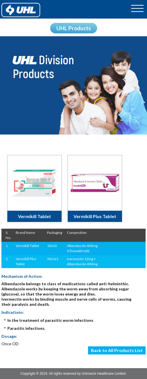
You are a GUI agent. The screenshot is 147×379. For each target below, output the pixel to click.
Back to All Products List (117, 351)
